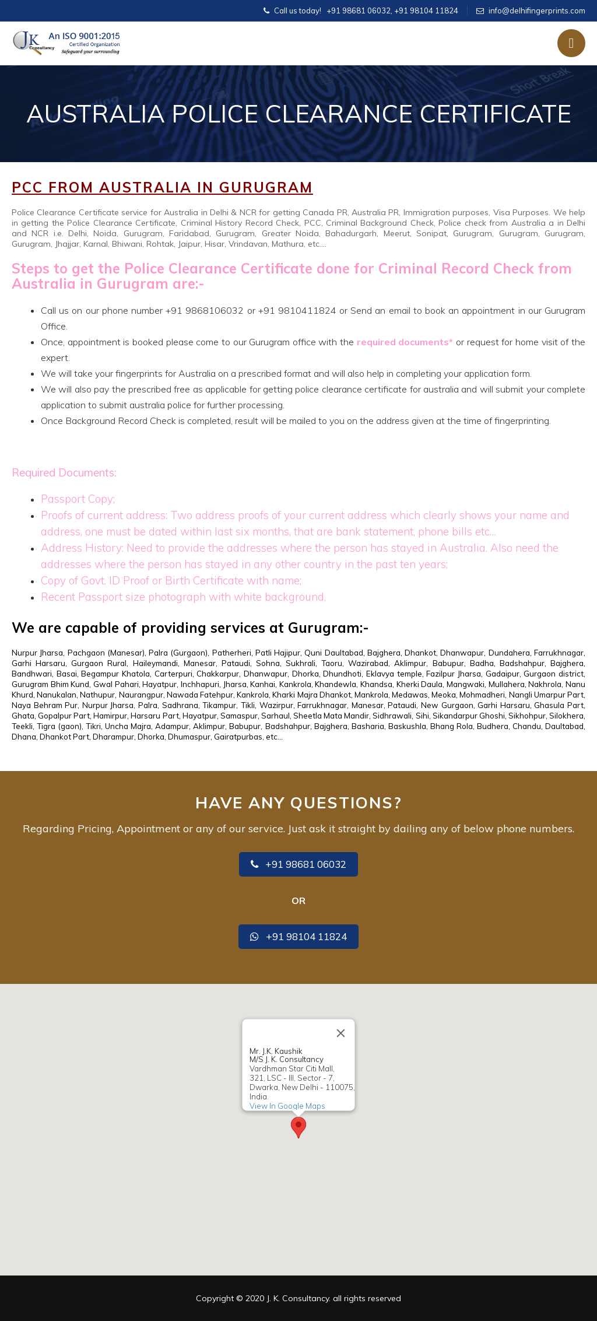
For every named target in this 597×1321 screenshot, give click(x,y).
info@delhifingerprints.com (537, 10)
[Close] (341, 1033)
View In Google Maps (287, 1105)
